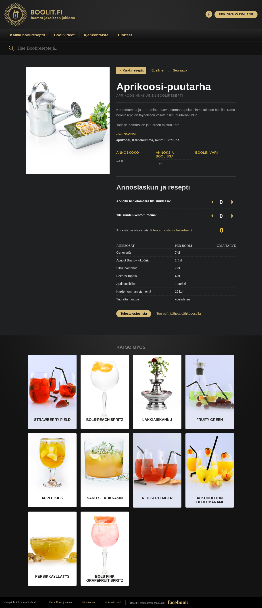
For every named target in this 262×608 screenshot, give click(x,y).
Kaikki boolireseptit (27, 35)
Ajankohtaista (95, 35)
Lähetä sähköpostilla (185, 313)
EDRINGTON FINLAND (236, 14)
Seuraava (180, 70)
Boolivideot (64, 35)
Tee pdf (161, 313)
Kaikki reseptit (133, 70)
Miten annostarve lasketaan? (171, 230)
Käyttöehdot (89, 602)
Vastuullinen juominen (61, 602)
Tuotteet (124, 35)
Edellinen (158, 70)
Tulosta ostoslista (134, 313)
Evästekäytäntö (113, 602)
